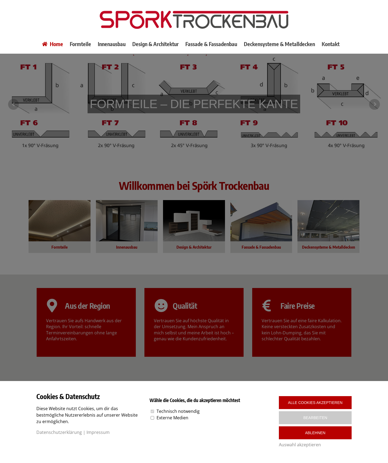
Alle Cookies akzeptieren (315, 402)
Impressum (98, 432)
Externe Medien (172, 418)
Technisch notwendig (178, 411)
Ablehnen (315, 433)
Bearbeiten (315, 418)
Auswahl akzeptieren (300, 445)
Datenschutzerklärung (59, 432)
